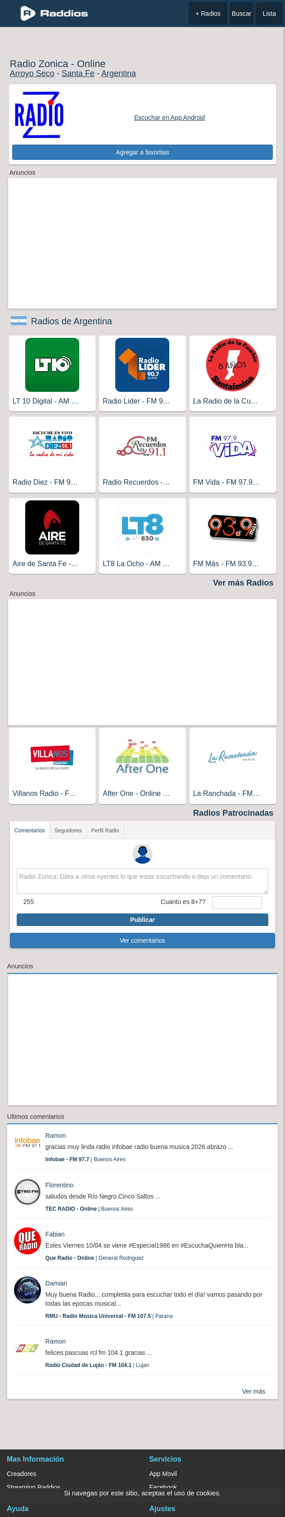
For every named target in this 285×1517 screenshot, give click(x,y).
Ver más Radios (243, 582)
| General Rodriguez (94, 1258)
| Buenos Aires (85, 1159)
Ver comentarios (142, 940)
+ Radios (208, 13)
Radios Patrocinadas (233, 813)
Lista (269, 13)
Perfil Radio (105, 830)
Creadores (21, 1473)
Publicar (142, 919)
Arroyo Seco (32, 73)
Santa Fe (78, 73)
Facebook (163, 1487)
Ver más (253, 1391)
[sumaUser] (237, 902)
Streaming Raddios (33, 1487)
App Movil (163, 1473)
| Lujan (97, 1365)
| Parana (109, 1316)
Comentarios (29, 830)
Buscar (242, 13)
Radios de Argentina (71, 321)
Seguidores (68, 830)
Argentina (118, 73)
